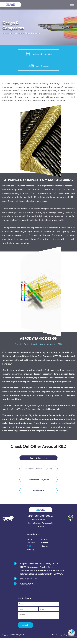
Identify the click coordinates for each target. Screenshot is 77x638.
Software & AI (37, 489)
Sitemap (29, 549)
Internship (44, 539)
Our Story (30, 542)
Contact (43, 546)
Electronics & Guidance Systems (37, 467)
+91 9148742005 (26, 584)
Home (4, 33)
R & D (28, 546)
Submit (25, 625)
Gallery (43, 542)
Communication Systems (37, 478)
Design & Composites (37, 456)
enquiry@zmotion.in (27, 579)
